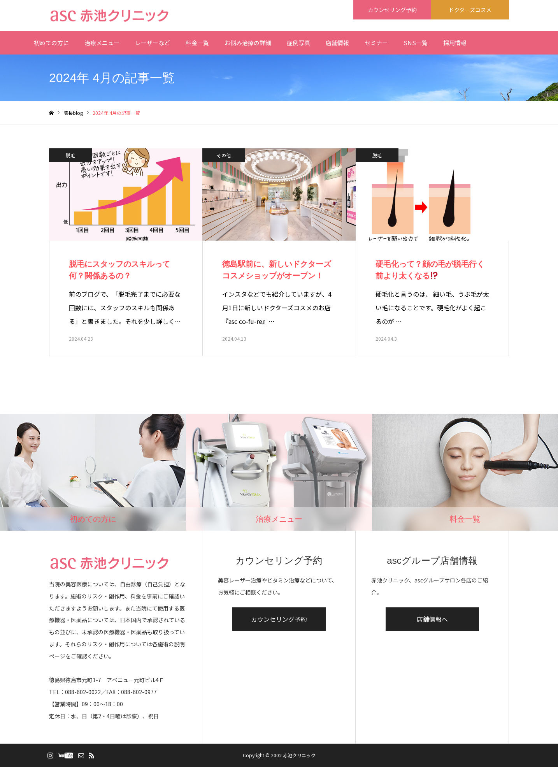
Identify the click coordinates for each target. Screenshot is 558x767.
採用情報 (455, 43)
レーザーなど (152, 43)
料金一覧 (197, 43)
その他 (224, 155)
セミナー (376, 43)
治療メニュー (101, 43)
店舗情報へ (432, 619)
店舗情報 (337, 43)
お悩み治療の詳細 (248, 43)
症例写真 (298, 43)
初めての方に (51, 43)
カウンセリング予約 (279, 619)
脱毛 (70, 155)
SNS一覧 (416, 43)
